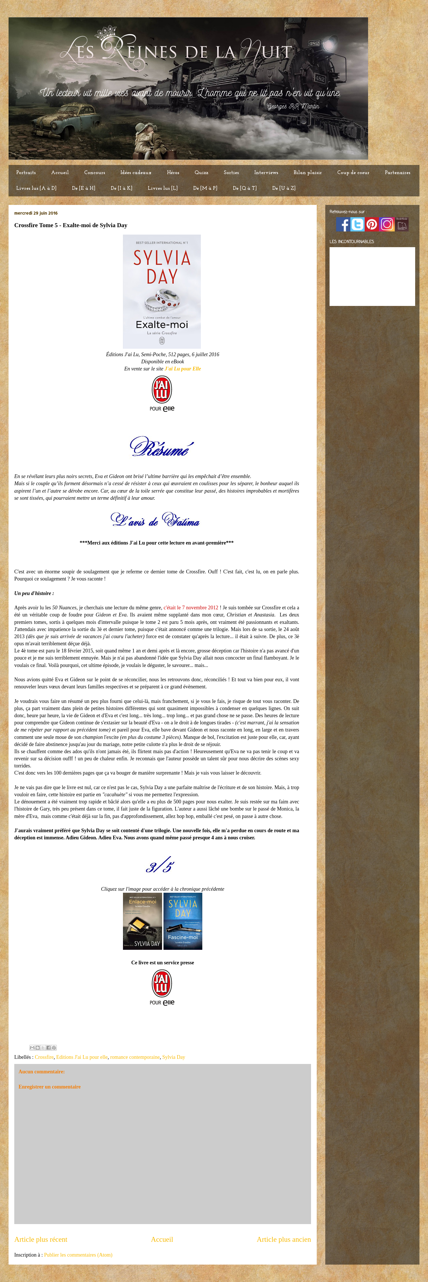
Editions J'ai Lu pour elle (82, 1057)
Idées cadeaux (136, 173)
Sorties (231, 173)
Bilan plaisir (308, 173)
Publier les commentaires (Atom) (78, 1255)
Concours (94, 173)
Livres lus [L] (163, 188)
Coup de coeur (353, 173)
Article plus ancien (284, 1239)
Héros (173, 173)
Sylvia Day (173, 1057)
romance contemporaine (135, 1057)
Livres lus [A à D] (36, 188)
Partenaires (397, 173)
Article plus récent (40, 1239)
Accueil (60, 173)
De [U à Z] (284, 188)
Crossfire (44, 1057)
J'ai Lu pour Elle (183, 369)
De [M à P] (205, 188)
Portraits (26, 173)
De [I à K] (121, 188)
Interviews (266, 173)
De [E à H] (83, 188)
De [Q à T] (245, 188)
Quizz (201, 173)
